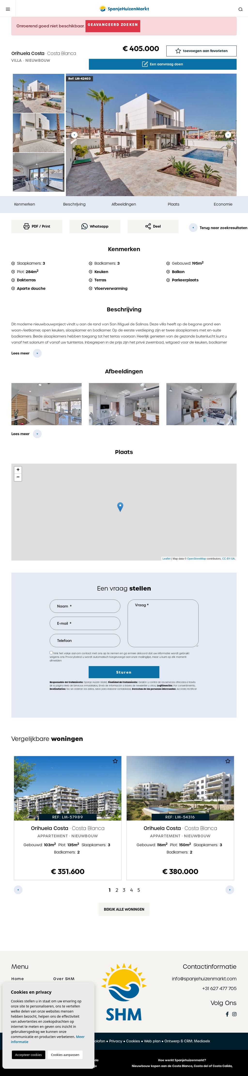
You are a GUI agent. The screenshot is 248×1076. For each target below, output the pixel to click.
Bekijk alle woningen (124, 909)
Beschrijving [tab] (74, 204)
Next (228, 135)
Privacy (115, 1041)
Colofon (98, 1041)
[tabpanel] (68, 818)
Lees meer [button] (20, 433)
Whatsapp (94, 226)
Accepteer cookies (28, 1055)
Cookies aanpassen (65, 1055)
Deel (153, 226)
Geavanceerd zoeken (113, 24)
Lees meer (20, 353)
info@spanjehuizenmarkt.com (204, 979)
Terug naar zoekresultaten (213, 227)
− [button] (18, 477)
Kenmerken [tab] (24, 204)
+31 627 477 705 (219, 988)
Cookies (133, 1041)
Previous (74, 135)
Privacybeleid (74, 657)
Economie (223, 204)
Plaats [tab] (173, 204)
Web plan (152, 1041)
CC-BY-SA (228, 558)
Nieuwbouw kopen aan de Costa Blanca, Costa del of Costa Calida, (182, 1066)
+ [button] (18, 470)
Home (17, 978)
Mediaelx (202, 1041)
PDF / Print (36, 226)
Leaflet (166, 558)
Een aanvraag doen (162, 64)
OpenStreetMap (196, 558)
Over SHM (64, 978)
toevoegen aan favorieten (201, 51)
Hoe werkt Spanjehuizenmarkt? (182, 1060)
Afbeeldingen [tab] (124, 204)
